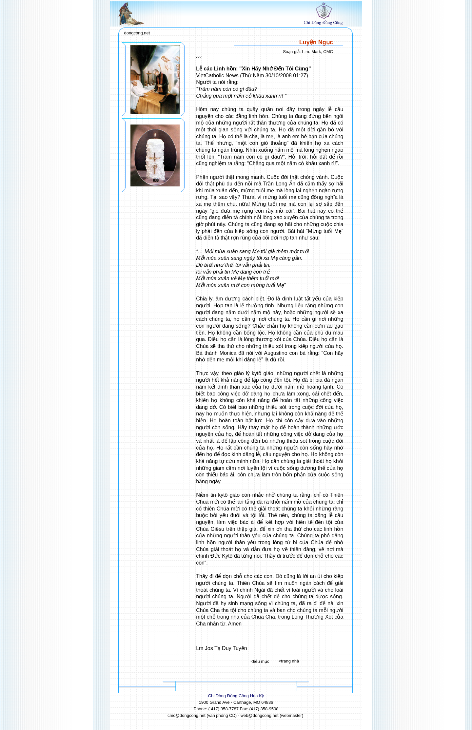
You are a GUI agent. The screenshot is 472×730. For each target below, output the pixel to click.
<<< (199, 57)
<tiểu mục (259, 661)
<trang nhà (289, 661)
